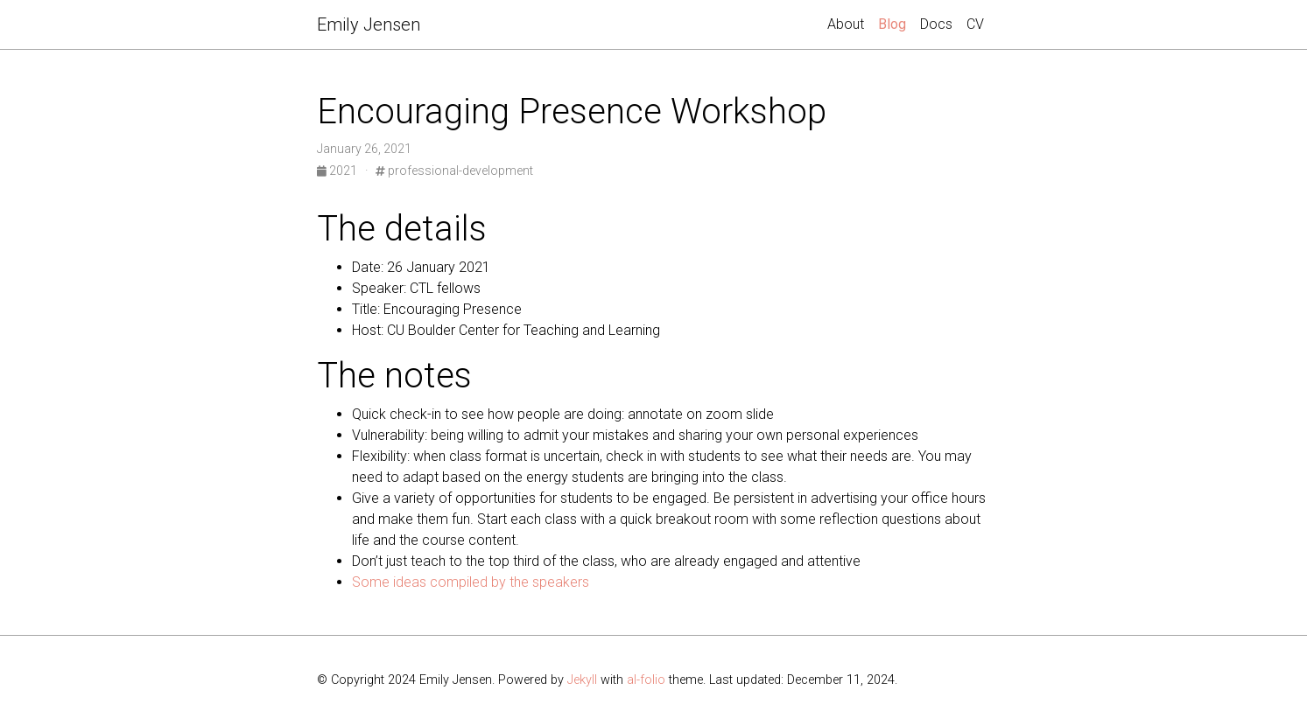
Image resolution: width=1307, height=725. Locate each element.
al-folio (646, 680)
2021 (338, 171)
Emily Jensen (368, 24)
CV (975, 24)
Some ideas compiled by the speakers (470, 582)
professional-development (454, 171)
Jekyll (582, 680)
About (845, 24)
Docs (936, 24)
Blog (895, 22)
